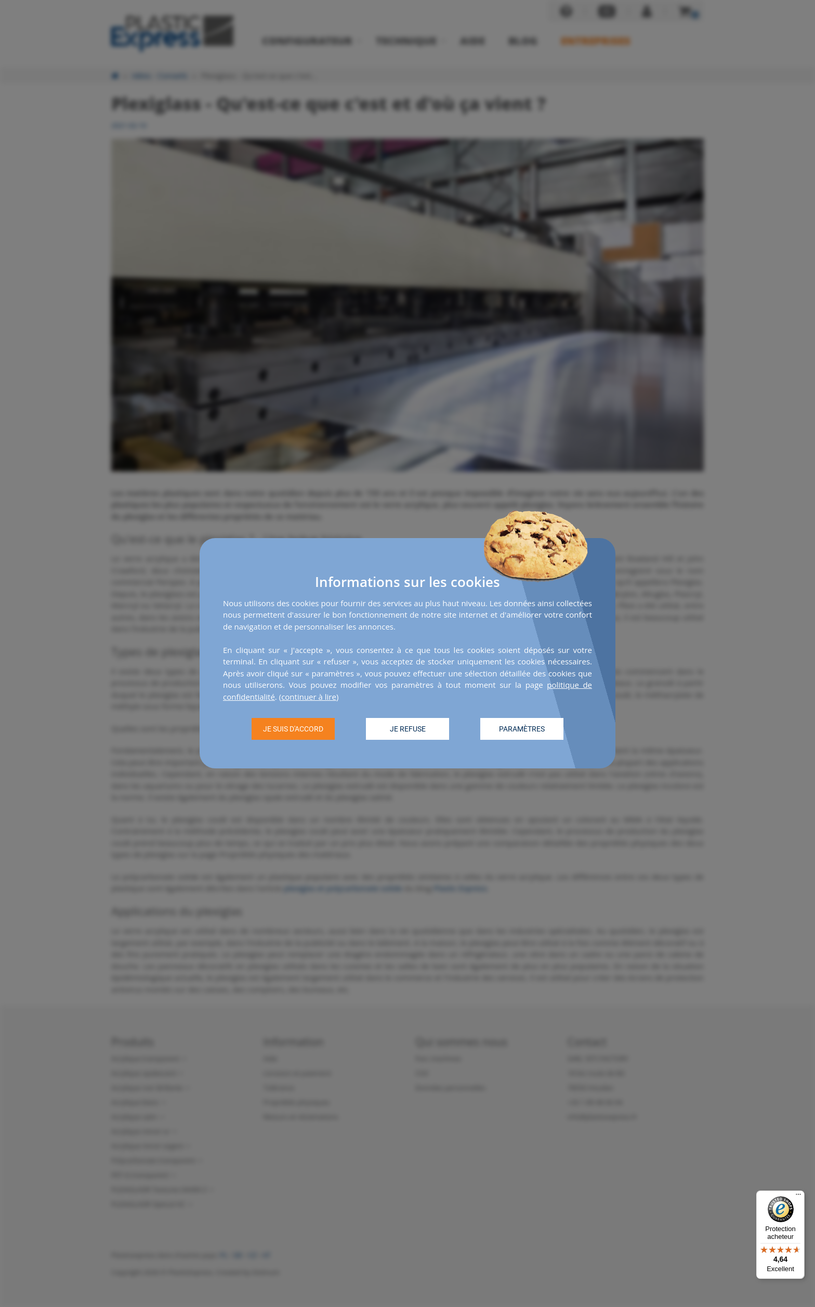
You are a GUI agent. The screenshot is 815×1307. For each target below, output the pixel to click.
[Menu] (798, 1197)
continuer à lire (308, 696)
